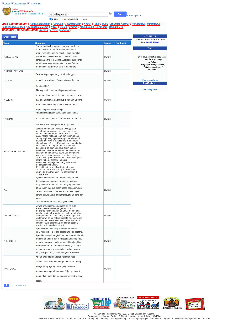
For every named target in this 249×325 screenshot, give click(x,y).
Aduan (7, 4)
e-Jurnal (64, 30)
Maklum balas (20, 4)
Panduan (58, 23)
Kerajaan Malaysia (37, 27)
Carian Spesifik (134, 15)
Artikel (87, 23)
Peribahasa (138, 23)
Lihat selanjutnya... (150, 80)
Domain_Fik (116, 27)
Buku (105, 23)
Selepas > (21, 285)
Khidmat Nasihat (119, 23)
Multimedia (153, 23)
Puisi (96, 23)
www (85, 19)
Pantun (73, 27)
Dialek (63, 27)
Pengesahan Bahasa (13, 27)
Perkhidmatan (73, 23)
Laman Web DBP (70, 19)
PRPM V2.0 (35, 4)
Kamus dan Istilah (40, 23)
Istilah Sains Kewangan (93, 27)
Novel (54, 27)
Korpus (43, 30)
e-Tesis (54, 30)
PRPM (55, 19)
